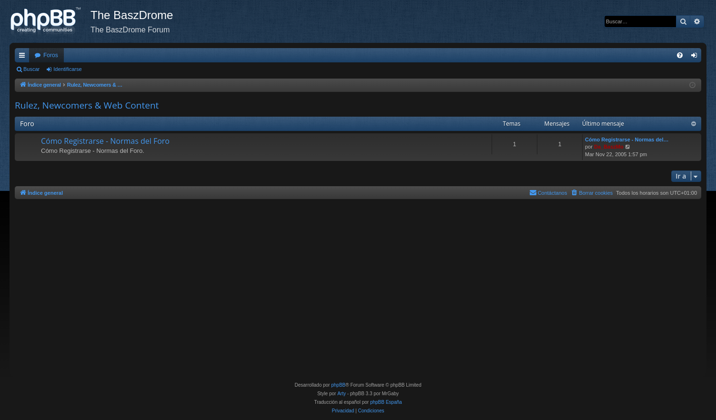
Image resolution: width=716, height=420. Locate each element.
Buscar (31, 69)
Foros (50, 55)
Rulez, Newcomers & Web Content (87, 105)
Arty (341, 393)
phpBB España (386, 402)
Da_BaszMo (609, 147)
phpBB (338, 385)
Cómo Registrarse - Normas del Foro (105, 141)
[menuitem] (680, 55)
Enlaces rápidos (24, 57)
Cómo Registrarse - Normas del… (626, 139)
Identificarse (67, 69)
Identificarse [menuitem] (696, 57)
